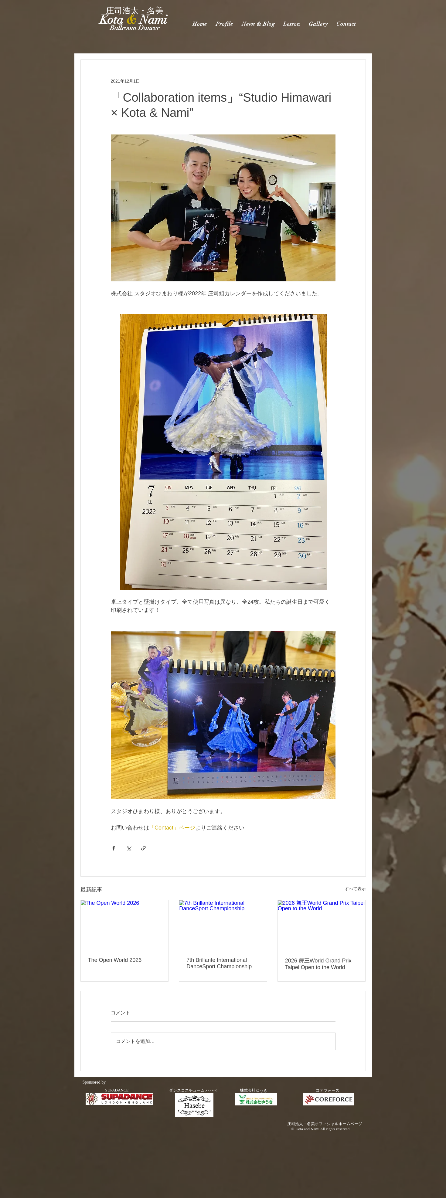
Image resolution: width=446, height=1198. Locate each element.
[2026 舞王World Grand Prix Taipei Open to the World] (322, 924)
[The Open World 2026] (125, 924)
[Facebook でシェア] (114, 848)
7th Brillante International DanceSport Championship (219, 963)
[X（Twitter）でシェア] (128, 848)
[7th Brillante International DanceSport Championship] (223, 924)
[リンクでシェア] (143, 848)
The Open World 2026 (115, 960)
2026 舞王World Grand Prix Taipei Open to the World (318, 964)
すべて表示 (355, 888)
